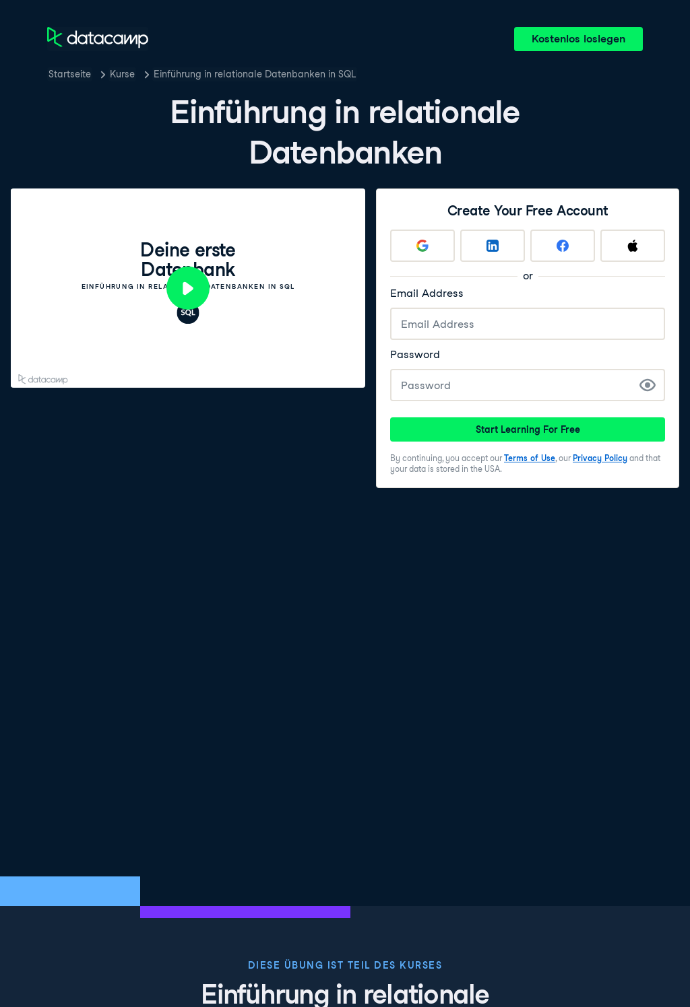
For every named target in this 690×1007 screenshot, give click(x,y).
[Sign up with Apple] (632, 246)
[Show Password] (647, 385)
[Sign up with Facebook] (562, 246)
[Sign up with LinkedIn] (492, 246)
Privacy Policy (600, 458)
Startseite (70, 74)
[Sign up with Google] (422, 246)
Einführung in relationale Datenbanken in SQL (255, 74)
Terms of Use (529, 458)
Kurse (122, 74)
